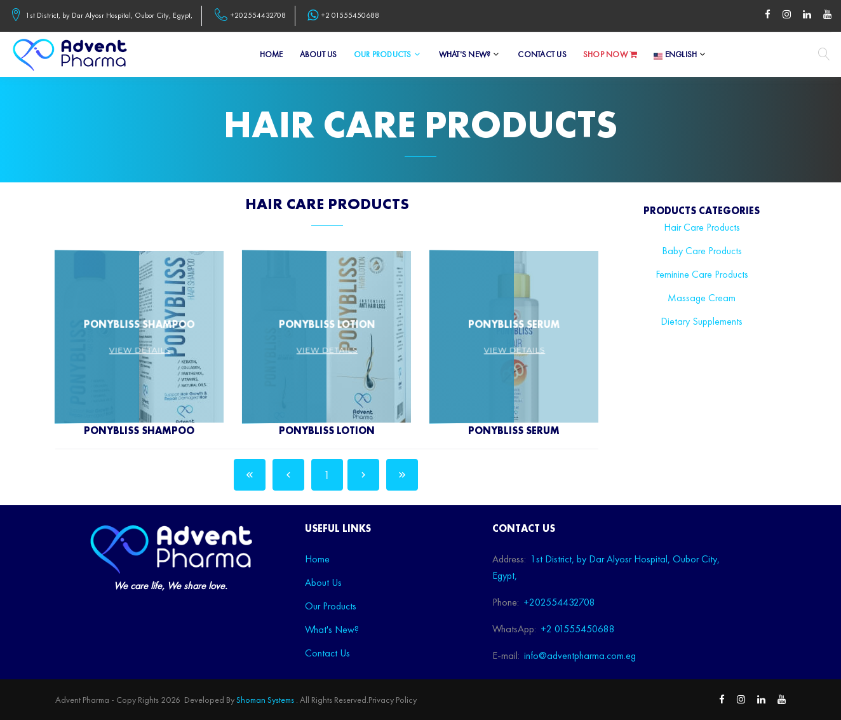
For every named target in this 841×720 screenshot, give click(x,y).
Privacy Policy (392, 699)
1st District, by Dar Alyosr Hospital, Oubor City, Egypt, (108, 15)
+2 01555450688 (350, 15)
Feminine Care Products (702, 274)
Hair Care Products (702, 227)
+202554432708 (258, 15)
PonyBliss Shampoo (139, 430)
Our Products (383, 55)
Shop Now (610, 55)
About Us (318, 55)
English (675, 55)
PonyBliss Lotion (327, 430)
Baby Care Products (702, 250)
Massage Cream (702, 297)
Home (271, 55)
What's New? (465, 55)
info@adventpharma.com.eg (580, 655)
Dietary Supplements (702, 321)
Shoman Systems (265, 699)
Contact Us (542, 55)
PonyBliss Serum (514, 430)
